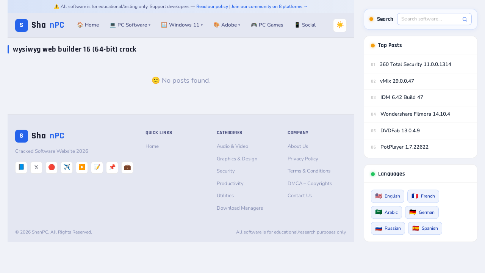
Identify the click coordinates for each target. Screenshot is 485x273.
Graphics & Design (237, 158)
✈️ (66, 167)
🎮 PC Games (267, 24)
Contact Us (300, 195)
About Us (298, 146)
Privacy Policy (303, 158)
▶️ (82, 167)
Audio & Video (232, 146)
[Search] (465, 19)
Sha (39, 25)
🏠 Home (88, 24)
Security (226, 171)
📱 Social (305, 24)
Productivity (230, 183)
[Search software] (430, 19)
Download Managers (240, 208)
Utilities (225, 195)
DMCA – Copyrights (310, 183)
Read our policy (212, 6)
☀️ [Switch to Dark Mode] (340, 24)
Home (152, 146)
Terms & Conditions (309, 171)
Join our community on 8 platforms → (270, 6)
